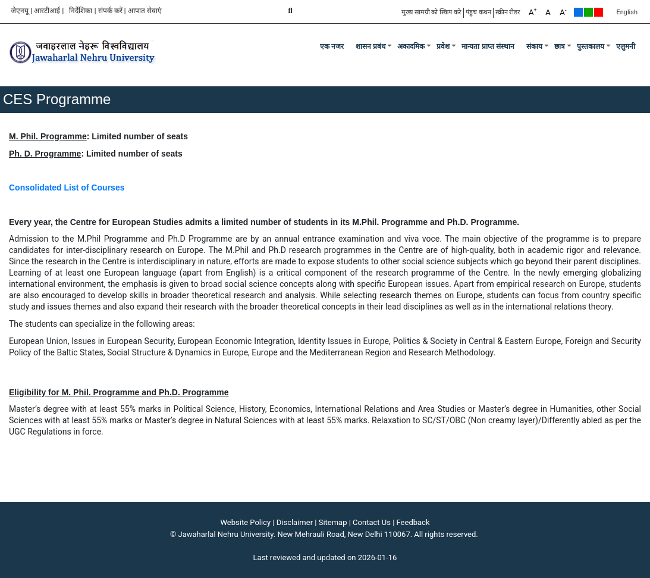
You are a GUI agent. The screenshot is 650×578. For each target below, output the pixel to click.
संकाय (534, 46)
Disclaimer (295, 522)
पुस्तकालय (590, 46)
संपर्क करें (110, 11)
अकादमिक (411, 46)
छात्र (559, 46)
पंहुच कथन (478, 12)
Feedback (413, 522)
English (627, 12)
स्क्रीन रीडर (508, 12)
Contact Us (372, 522)
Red (598, 12)
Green (588, 12)
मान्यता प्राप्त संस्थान (487, 46)
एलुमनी (625, 46)
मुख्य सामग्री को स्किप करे (431, 12)
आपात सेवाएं (145, 11)
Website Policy (246, 522)
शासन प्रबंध (370, 46)
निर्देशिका (80, 11)
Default (578, 12)
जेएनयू (20, 11)
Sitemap (333, 522)
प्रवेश (443, 46)
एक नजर (332, 46)
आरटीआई (47, 11)
